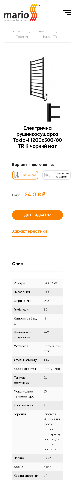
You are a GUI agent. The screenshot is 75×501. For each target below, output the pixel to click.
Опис (17, 264)
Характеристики (29, 231)
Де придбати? (37, 215)
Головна (17, 31)
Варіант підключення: (33, 165)
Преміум (22, 36)
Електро (43, 31)
